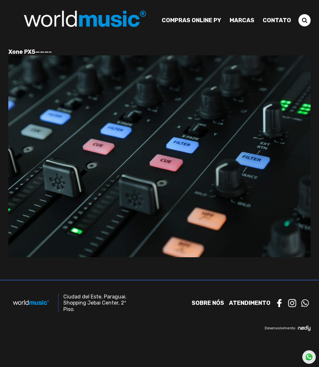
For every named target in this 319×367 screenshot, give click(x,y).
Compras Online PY (191, 20)
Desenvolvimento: (288, 328)
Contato (277, 20)
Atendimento (249, 303)
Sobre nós (208, 303)
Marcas (242, 20)
